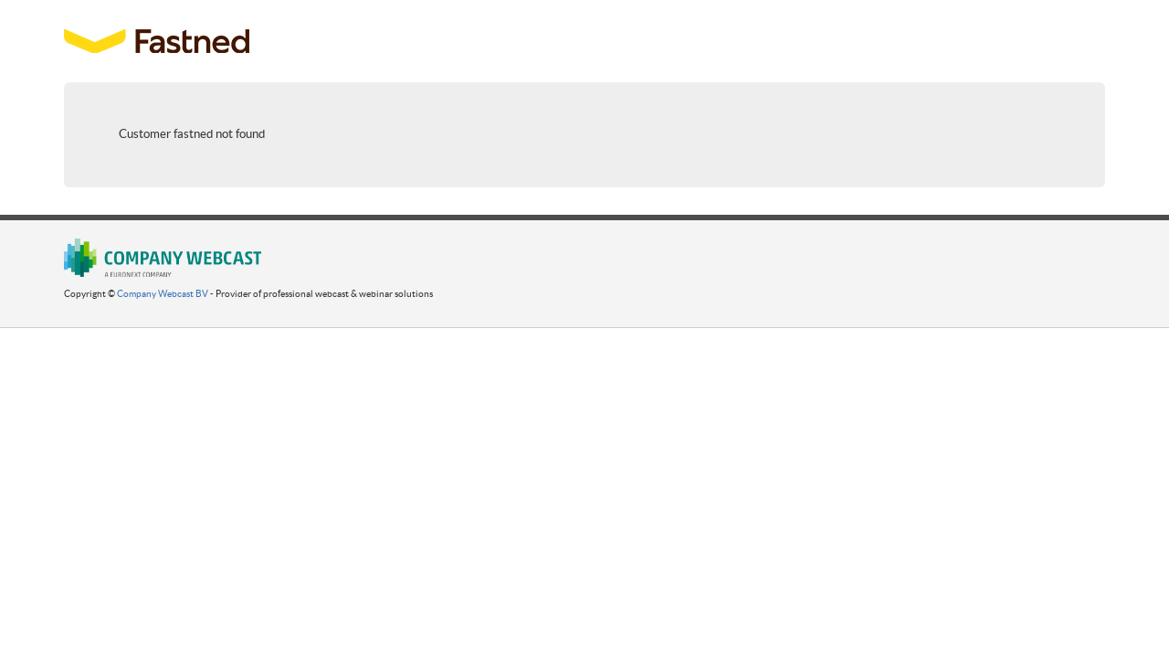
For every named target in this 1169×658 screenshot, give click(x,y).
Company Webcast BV (162, 294)
